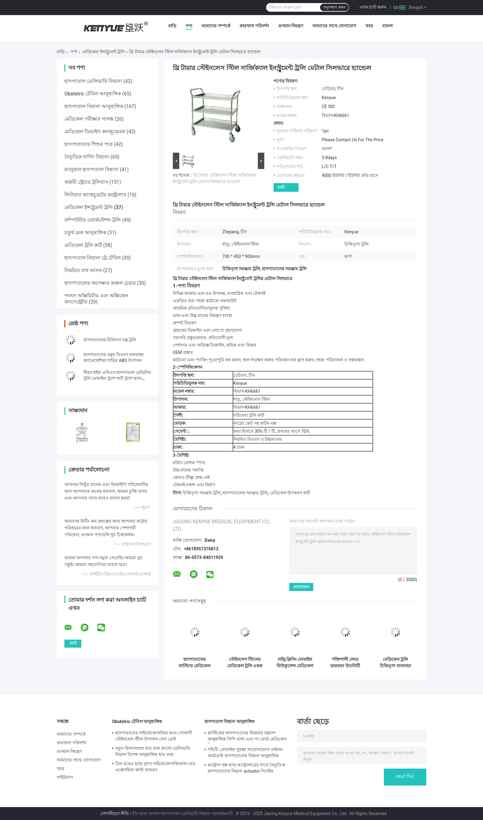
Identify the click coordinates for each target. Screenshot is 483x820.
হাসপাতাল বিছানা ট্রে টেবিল (92, 258)
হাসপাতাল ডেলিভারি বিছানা (93, 81)
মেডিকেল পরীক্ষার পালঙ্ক (88, 119)
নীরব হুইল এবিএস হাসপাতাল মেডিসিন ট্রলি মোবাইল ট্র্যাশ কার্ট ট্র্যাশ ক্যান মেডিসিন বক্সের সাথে (117, 378)
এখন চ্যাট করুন (373, 7)
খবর (369, 25)
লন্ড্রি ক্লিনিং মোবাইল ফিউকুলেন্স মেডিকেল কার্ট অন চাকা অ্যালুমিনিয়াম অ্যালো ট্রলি (295, 663)
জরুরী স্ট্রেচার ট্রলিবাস (86, 182)
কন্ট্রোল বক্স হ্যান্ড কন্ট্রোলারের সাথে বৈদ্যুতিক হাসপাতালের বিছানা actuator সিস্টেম (246, 768)
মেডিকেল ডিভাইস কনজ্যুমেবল (94, 132)
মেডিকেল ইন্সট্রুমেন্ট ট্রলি (103, 51)
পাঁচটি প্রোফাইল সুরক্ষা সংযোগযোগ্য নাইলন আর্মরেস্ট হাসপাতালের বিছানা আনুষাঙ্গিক (245, 752)
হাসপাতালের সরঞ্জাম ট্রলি (245, 492)
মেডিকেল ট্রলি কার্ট (83, 245)
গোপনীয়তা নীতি (114, 813)
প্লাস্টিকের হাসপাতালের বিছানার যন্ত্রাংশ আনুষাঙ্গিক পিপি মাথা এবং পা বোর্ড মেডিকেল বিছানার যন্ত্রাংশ (247, 736)
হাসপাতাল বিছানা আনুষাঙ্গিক (93, 106)
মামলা (387, 25)
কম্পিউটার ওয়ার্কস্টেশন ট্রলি (92, 220)
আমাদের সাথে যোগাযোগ (334, 25)
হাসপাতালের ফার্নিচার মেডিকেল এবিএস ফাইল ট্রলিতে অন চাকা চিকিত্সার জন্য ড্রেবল (194, 663)
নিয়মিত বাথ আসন (83, 270)
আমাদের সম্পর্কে (215, 25)
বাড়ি (172, 25)
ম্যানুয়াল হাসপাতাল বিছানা (91, 169)
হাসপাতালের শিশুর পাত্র (88, 144)
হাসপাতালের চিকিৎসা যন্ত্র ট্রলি (109, 339)
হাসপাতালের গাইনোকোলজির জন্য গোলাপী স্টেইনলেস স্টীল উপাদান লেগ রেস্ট (154, 736)
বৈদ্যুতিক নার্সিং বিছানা (86, 157)
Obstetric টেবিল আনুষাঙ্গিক (92, 94)
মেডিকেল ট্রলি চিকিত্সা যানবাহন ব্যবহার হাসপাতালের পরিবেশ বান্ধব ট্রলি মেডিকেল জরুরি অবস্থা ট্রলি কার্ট (395, 663)
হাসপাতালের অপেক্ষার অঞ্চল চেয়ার (100, 283)
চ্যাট (281, 187)
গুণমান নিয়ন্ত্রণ (290, 25)
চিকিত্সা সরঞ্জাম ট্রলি (201, 492)
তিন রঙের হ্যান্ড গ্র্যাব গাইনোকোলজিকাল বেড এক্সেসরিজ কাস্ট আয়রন (155, 766)
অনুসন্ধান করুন (334, 7)
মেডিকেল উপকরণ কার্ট (290, 492)
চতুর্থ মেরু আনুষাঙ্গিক (85, 232)
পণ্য (188, 25)
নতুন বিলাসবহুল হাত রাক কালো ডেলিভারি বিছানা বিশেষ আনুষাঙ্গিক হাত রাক (152, 751)
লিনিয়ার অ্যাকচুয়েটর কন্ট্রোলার (95, 195)
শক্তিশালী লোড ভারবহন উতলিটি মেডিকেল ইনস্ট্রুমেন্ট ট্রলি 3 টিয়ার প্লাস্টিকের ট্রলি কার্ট (345, 663)
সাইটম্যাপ (65, 777)
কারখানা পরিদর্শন (254, 25)
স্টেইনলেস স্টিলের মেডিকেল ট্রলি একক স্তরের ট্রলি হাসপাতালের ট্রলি (245, 663)
